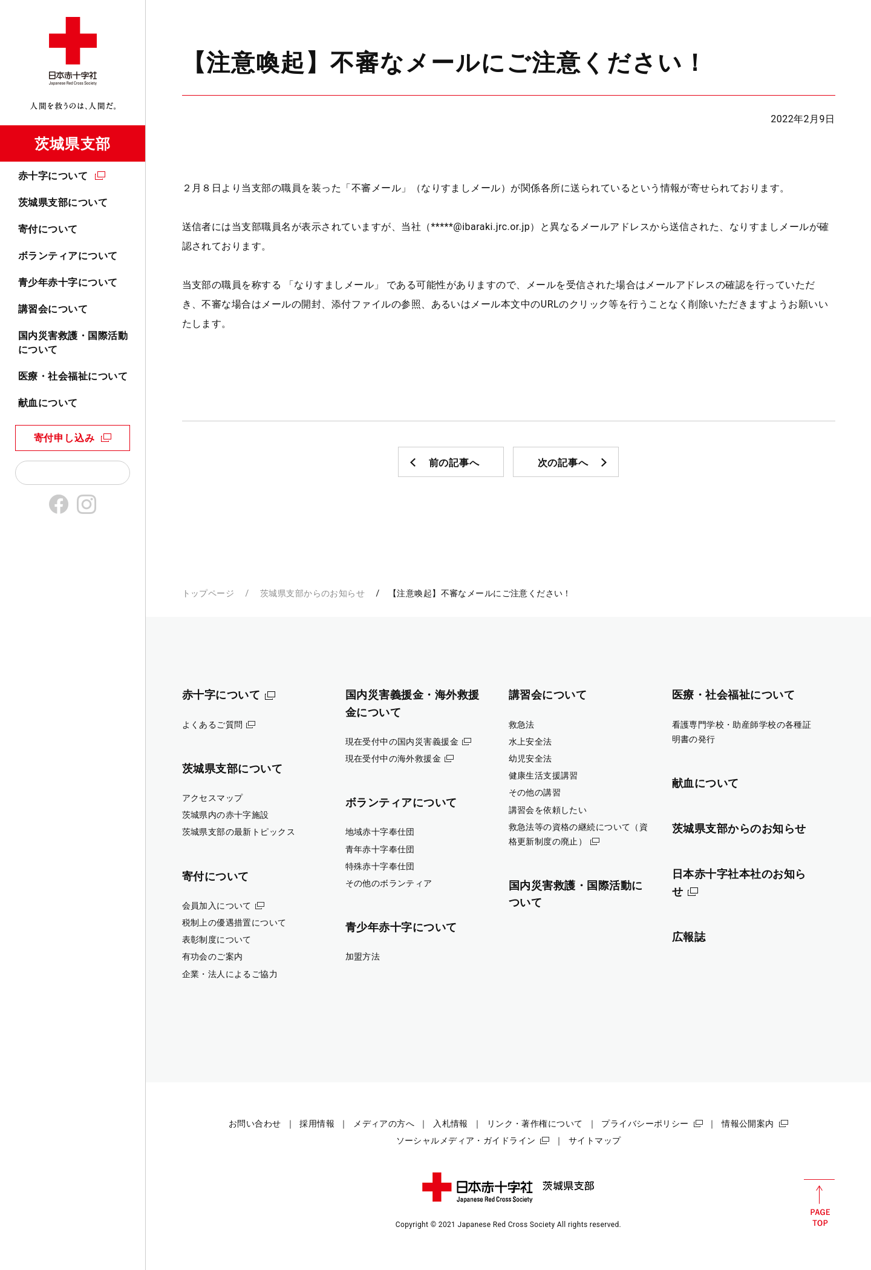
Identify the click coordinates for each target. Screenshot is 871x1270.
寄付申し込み (64, 438)
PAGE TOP (819, 1202)
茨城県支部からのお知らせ (312, 593)
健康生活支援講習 (543, 775)
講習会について (53, 309)
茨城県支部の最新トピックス (239, 832)
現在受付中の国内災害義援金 (402, 741)
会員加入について (217, 905)
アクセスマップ (212, 798)
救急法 (522, 724)
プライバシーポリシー (644, 1123)
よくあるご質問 (212, 724)
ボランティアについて (68, 256)
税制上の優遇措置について (234, 922)
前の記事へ (454, 463)
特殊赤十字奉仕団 (380, 866)
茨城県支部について (63, 202)
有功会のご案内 (212, 956)
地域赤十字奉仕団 (380, 832)
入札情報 (450, 1123)
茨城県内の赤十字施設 (225, 815)
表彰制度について (217, 939)
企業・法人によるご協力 (230, 974)
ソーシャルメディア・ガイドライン (466, 1140)
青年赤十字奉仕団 (380, 849)
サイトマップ (595, 1140)
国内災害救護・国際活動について (73, 342)
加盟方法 (362, 956)
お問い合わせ (255, 1123)
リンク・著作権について (535, 1123)
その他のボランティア (388, 883)
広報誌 (689, 936)
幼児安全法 (530, 758)
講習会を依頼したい (548, 810)
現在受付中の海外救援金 (393, 758)
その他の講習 (535, 792)
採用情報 (316, 1123)
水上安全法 (530, 741)
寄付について (48, 229)
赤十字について (53, 176)
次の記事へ (563, 463)
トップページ (208, 593)
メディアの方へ (383, 1123)
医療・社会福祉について (73, 376)
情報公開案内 (748, 1123)
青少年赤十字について (68, 282)
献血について (48, 403)
